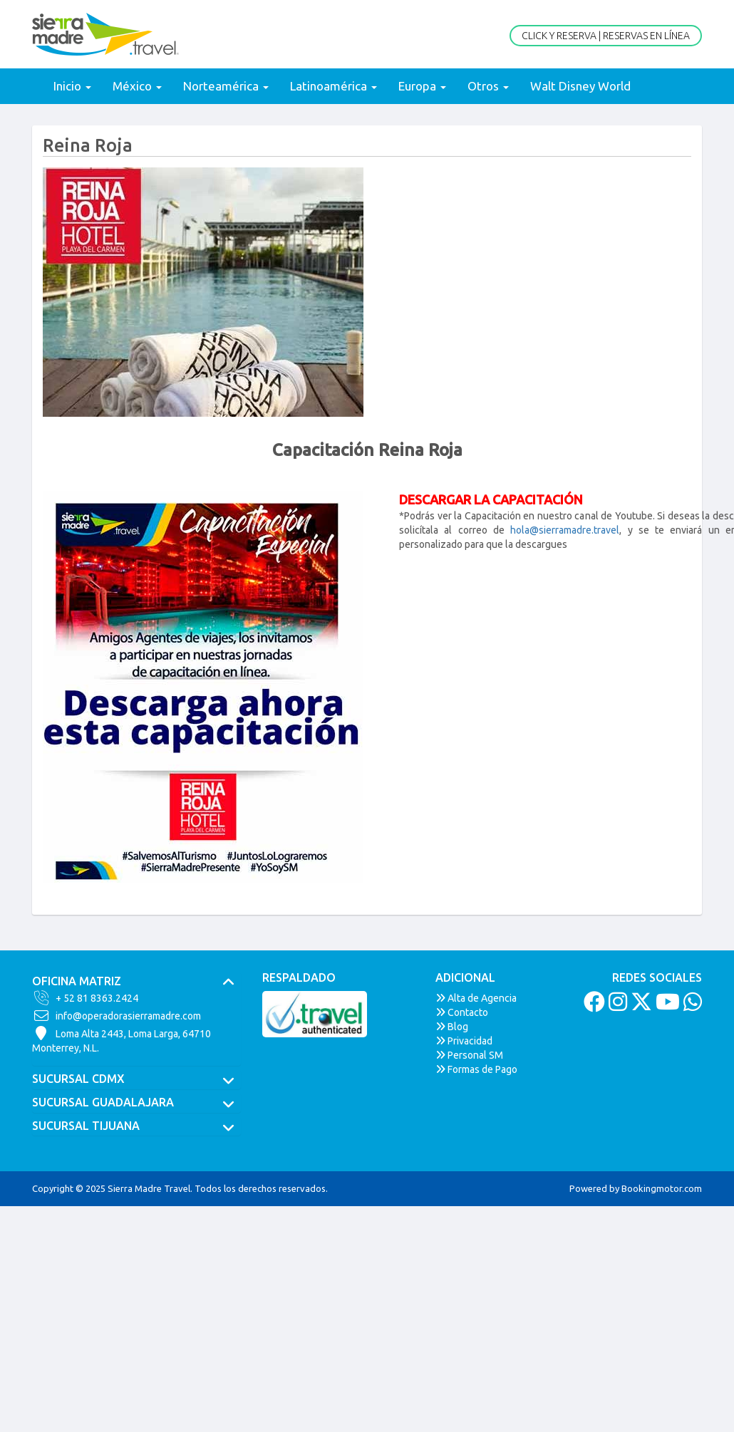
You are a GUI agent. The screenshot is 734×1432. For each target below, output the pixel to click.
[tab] (136, 982)
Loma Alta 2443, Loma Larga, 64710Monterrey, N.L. (121, 1040)
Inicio (72, 86)
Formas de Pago (476, 1069)
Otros (488, 86)
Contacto (461, 1012)
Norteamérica (226, 86)
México (137, 86)
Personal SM (469, 1055)
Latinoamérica (333, 86)
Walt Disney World (580, 86)
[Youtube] (666, 1006)
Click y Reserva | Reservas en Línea (606, 35)
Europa (422, 86)
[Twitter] (639, 1006)
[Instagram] (616, 1006)
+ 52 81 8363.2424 (85, 998)
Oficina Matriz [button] (136, 981)
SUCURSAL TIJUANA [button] (136, 1126)
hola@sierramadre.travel (564, 530)
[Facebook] (592, 1006)
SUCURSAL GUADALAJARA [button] (136, 1102)
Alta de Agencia (476, 998)
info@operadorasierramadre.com (116, 1016)
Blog (451, 1026)
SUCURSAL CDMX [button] (136, 1079)
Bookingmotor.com (661, 1188)
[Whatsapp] (691, 1006)
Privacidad (463, 1041)
